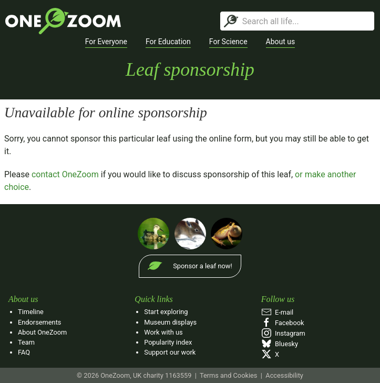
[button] (106, 42)
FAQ (24, 352)
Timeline (31, 312)
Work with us (163, 332)
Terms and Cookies (228, 375)
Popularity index (168, 342)
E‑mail (277, 312)
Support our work (170, 352)
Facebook (282, 323)
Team (26, 342)
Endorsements (39, 322)
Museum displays (170, 322)
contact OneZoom (65, 174)
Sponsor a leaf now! (202, 266)
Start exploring (166, 312)
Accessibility (284, 375)
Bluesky (279, 344)
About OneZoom (42, 332)
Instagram (283, 333)
